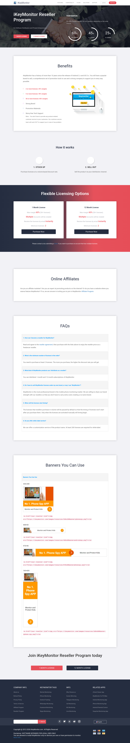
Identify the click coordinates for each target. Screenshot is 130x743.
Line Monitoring (71, 711)
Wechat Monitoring (45, 692)
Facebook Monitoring (46, 707)
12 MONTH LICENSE (39, 36)
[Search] (25, 722)
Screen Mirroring (71, 696)
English (100, 722)
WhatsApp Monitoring (46, 703)
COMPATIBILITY (70, 2)
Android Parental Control (100, 707)
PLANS (78, 2)
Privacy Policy (18, 700)
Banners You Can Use (30, 477)
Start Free (112, 2)
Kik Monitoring (70, 707)
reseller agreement (46, 345)
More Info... (18, 737)
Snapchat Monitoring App (100, 711)
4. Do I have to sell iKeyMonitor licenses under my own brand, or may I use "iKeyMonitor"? (52, 385)
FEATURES (60, 2)
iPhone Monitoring (45, 696)
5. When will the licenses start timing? (35, 403)
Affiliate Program (87, 291)
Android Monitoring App (100, 700)
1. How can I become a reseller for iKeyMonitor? (38, 338)
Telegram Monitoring (72, 700)
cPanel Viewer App (98, 692)
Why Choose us (71, 692)
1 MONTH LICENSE (21, 36)
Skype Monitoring (45, 711)
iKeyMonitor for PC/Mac (100, 696)
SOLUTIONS (86, 2)
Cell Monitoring (70, 703)
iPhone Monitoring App (100, 703)
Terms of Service (19, 703)
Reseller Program (19, 711)
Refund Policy (18, 696)
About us (16, 692)
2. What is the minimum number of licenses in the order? (41, 355)
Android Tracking (45, 700)
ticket (56, 244)
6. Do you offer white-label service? (34, 421)
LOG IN (103, 2)
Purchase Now (38, 232)
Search (42, 721)
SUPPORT (94, 2)
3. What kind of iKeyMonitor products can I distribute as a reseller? (44, 370)
